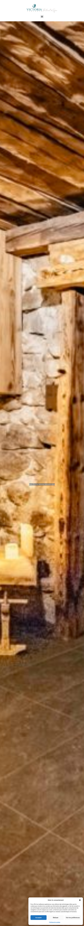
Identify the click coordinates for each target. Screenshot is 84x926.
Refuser (55, 918)
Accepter (38, 918)
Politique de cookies (54, 922)
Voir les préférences (73, 918)
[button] (80, 900)
